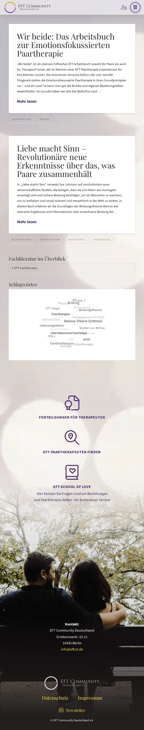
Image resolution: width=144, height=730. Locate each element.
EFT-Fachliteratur (25, 268)
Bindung (44, 119)
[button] (135, 7)
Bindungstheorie (49, 239)
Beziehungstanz (21, 119)
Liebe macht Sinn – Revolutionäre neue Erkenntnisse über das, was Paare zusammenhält (66, 161)
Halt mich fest (76, 239)
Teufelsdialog (101, 239)
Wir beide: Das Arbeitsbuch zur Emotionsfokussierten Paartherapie (66, 45)
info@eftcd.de (72, 649)
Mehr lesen (26, 101)
